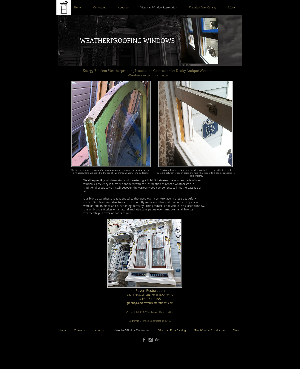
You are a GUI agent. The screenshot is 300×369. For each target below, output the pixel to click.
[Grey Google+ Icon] (157, 340)
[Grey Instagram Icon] (150, 340)
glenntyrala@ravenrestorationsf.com (150, 303)
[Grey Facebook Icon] (144, 340)
